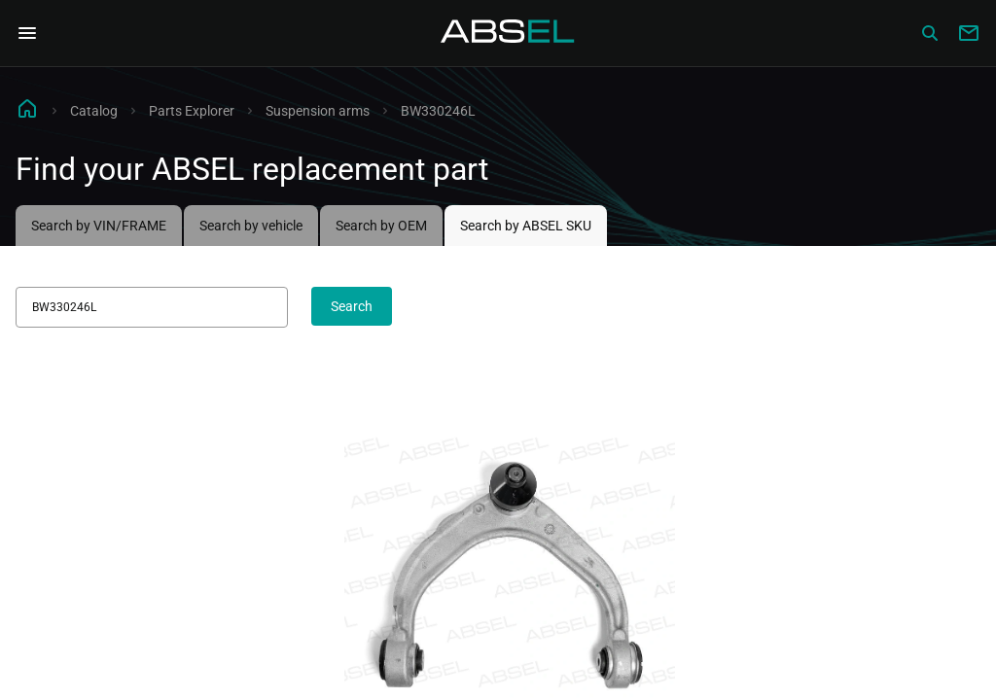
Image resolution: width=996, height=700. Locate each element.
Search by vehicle (250, 225)
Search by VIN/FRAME (98, 225)
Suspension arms (318, 111)
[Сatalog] (930, 33)
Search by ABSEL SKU (525, 225)
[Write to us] (968, 33)
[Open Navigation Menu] (27, 33)
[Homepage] (508, 33)
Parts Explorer (191, 111)
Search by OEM (381, 225)
